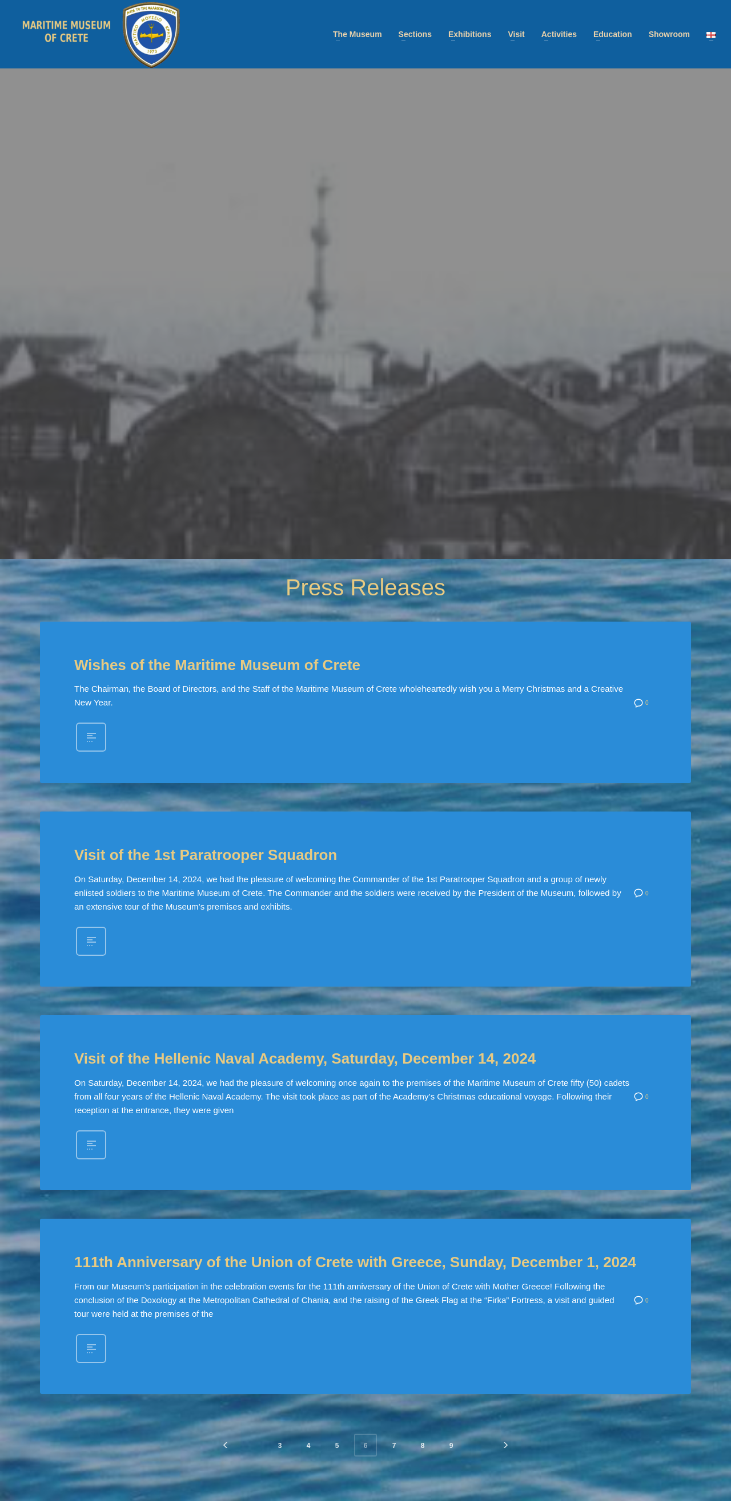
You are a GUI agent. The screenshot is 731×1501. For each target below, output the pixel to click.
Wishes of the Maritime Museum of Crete (217, 665)
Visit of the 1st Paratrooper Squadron (205, 854)
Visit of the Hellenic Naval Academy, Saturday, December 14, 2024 (305, 1058)
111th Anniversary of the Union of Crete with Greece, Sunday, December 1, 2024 (355, 1262)
